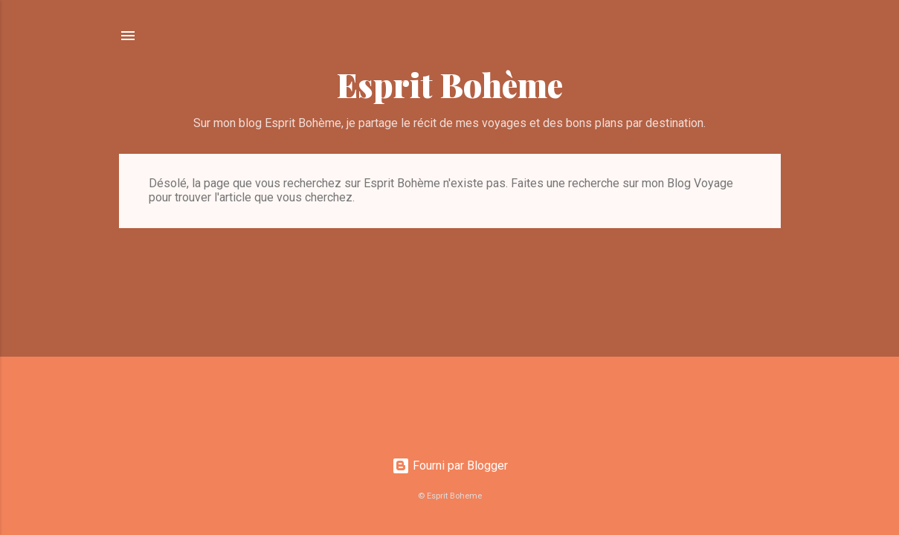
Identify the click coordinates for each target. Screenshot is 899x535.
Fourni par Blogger (450, 465)
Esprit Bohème (450, 84)
